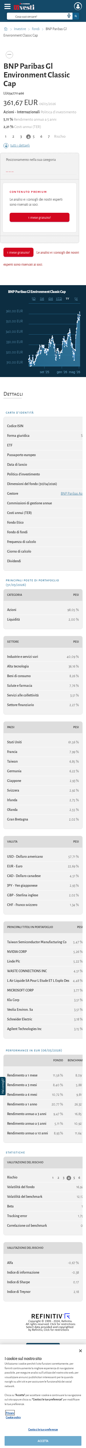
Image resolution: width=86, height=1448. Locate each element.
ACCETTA (43, 1441)
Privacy (10, 1413)
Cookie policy (13, 1417)
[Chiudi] (80, 1351)
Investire (20, 29)
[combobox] (43, 16)
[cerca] (29, 16)
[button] (3, 1086)
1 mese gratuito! (39, 217)
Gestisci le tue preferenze (43, 1429)
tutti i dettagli (16, 145)
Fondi (36, 29)
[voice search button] (67, 16)
